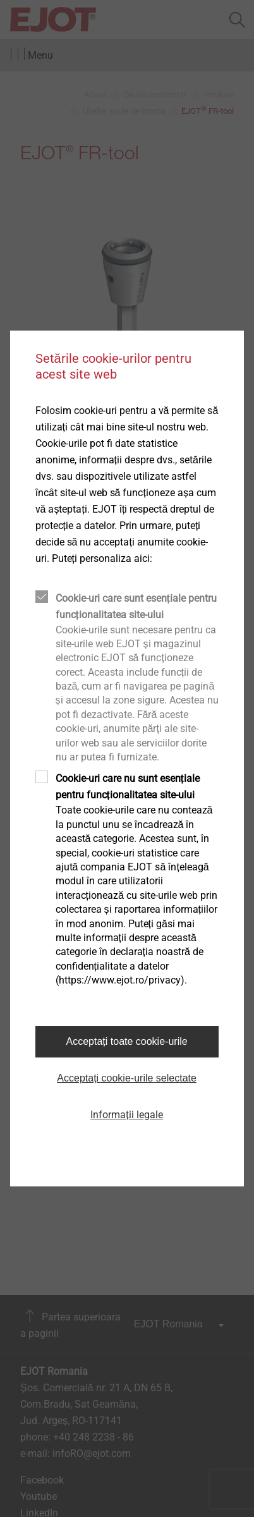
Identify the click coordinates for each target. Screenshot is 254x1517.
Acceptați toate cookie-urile (127, 1041)
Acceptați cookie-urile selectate (127, 1078)
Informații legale (126, 1115)
